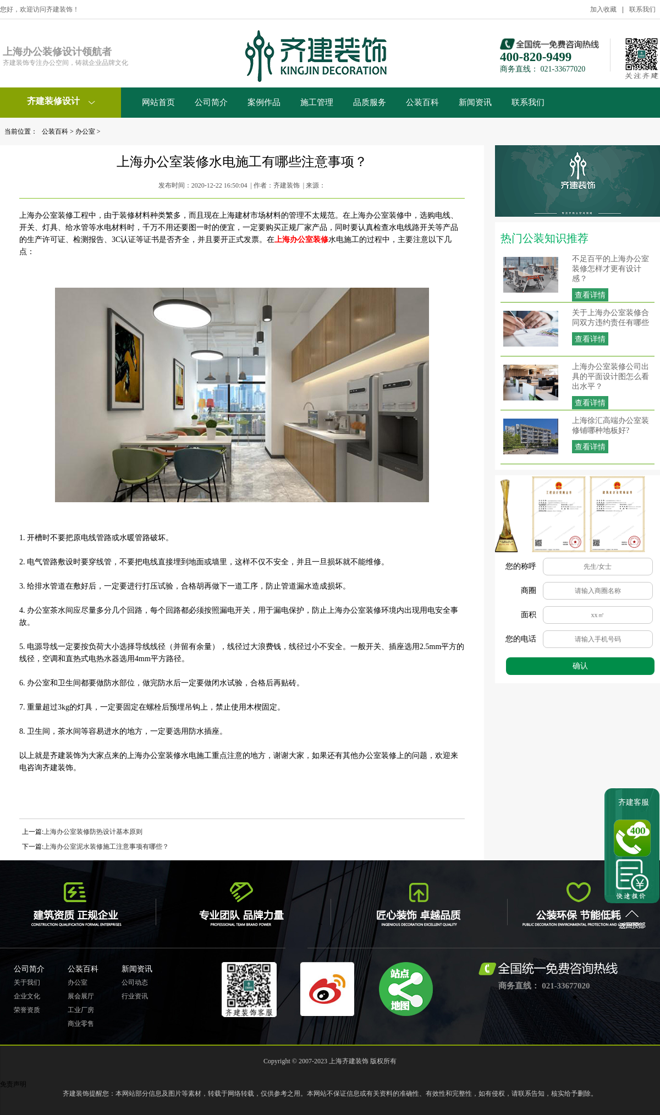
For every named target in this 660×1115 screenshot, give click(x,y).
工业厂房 (81, 1010)
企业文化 (27, 996)
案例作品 (264, 102)
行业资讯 (135, 996)
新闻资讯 (475, 102)
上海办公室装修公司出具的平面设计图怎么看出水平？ (610, 376)
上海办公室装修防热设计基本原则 (92, 832)
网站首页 (158, 102)
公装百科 (422, 102)
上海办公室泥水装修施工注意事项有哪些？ (106, 846)
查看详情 (590, 295)
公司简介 (211, 102)
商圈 (528, 590)
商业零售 (81, 1024)
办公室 (85, 131)
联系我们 (642, 9)
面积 (528, 615)
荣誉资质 (27, 1010)
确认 (580, 666)
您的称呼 (520, 566)
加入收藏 (603, 9)
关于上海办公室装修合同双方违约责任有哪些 (610, 318)
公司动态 (135, 982)
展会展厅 (81, 996)
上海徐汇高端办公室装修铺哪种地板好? (610, 425)
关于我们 (27, 982)
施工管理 (316, 102)
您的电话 (520, 639)
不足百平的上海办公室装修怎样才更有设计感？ (610, 269)
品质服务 (369, 102)
